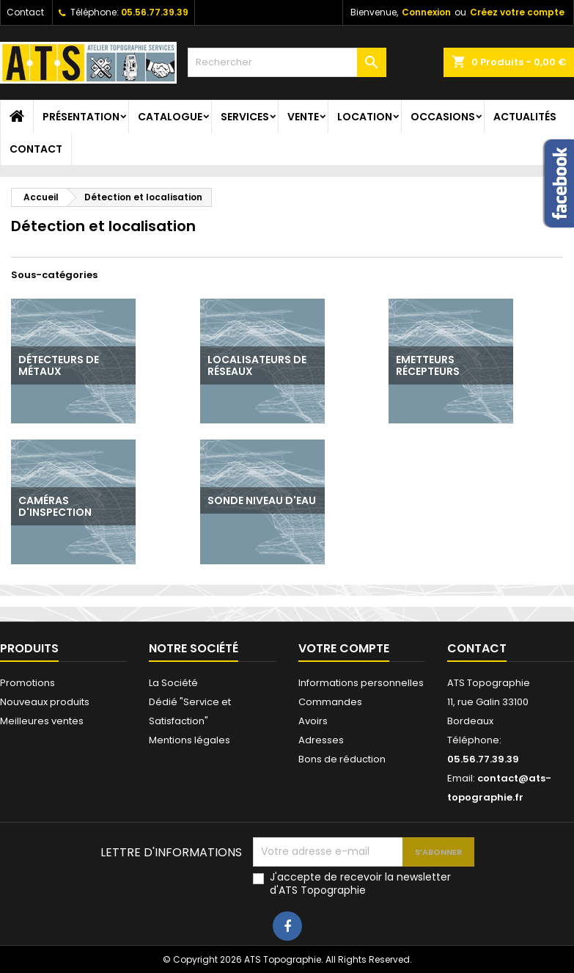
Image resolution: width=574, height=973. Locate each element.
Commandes (330, 702)
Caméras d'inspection (55, 506)
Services (245, 116)
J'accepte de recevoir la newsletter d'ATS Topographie (360, 883)
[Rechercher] (287, 62)
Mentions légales (189, 740)
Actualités (524, 116)
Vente (303, 116)
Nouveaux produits (44, 702)
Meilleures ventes (42, 721)
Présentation (81, 116)
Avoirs (313, 721)
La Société (173, 683)
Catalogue (170, 116)
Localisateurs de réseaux (256, 365)
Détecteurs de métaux (58, 365)
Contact (25, 12)
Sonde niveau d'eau (261, 500)
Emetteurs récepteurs (428, 365)
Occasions (443, 116)
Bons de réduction (342, 759)
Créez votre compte (517, 12)
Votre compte (343, 648)
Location (364, 116)
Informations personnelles (361, 683)
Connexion (426, 12)
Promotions (27, 683)
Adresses (321, 740)
